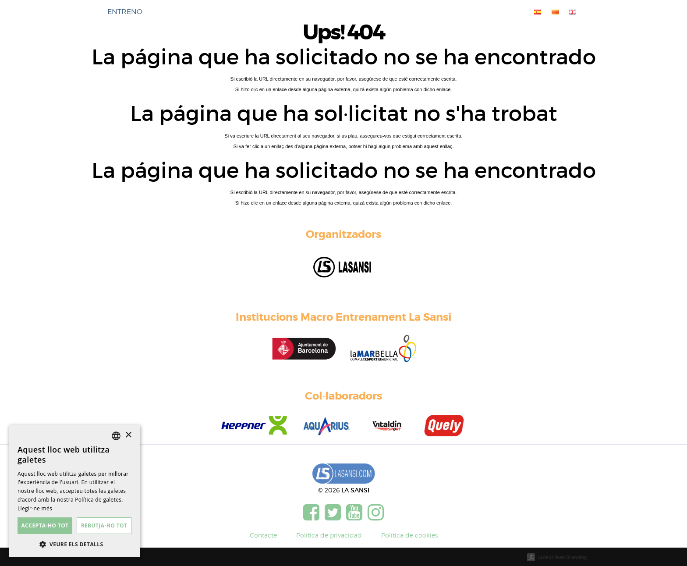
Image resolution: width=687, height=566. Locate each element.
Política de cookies (409, 535)
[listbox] (116, 436)
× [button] (128, 435)
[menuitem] (536, 12)
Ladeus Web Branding (562, 557)
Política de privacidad (329, 535)
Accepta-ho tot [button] (45, 525)
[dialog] (74, 491)
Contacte (263, 535)
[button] (74, 544)
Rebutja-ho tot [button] (104, 525)
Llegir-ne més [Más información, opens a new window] (35, 508)
